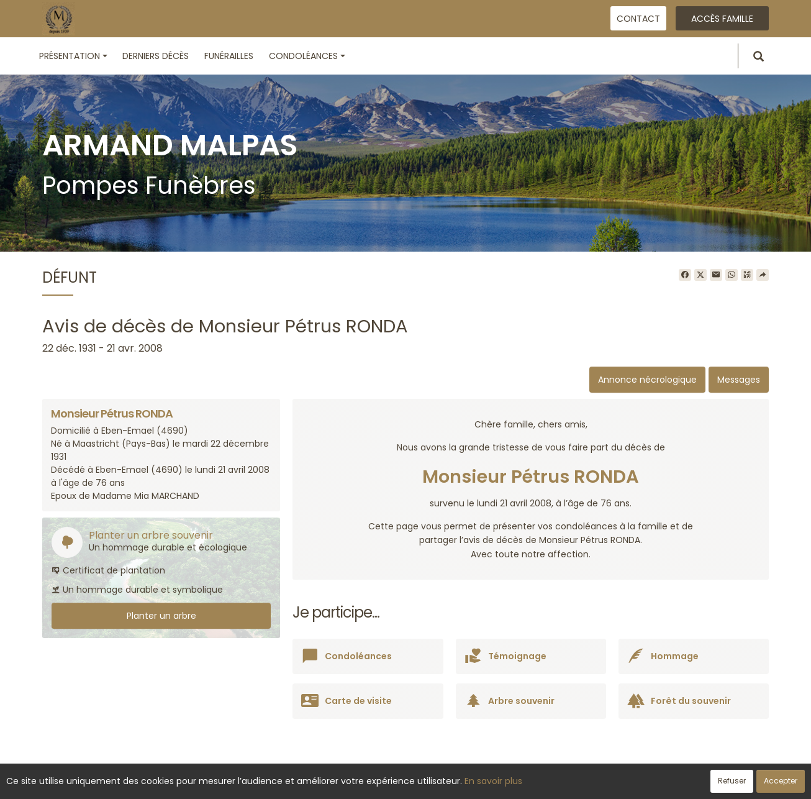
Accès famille (722, 18)
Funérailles (228, 56)
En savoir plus (493, 781)
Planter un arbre (161, 616)
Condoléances (307, 56)
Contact (638, 18)
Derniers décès (155, 56)
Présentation (73, 56)
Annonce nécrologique (647, 379)
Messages (738, 379)
